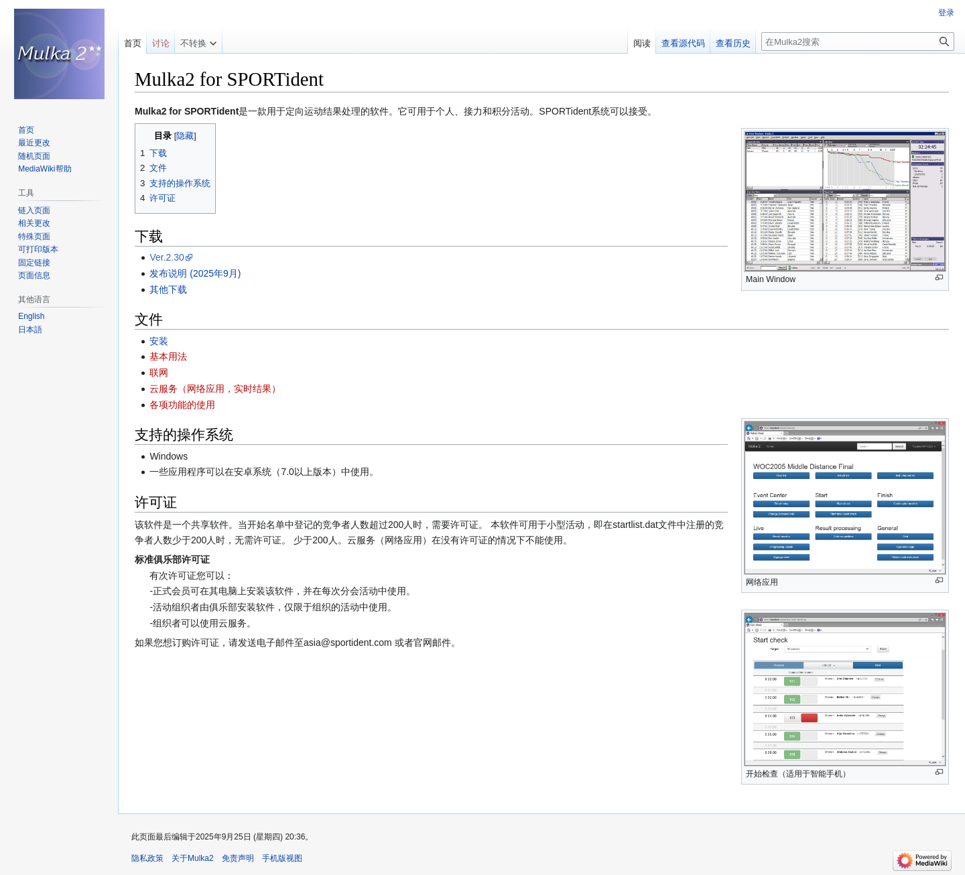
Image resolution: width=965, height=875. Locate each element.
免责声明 (238, 858)
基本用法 (168, 356)
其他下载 (168, 289)
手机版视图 (282, 858)
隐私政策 (147, 858)
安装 (158, 341)
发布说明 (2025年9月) (195, 273)
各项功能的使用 (182, 404)
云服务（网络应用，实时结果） (215, 388)
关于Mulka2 (193, 858)
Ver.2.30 (166, 257)
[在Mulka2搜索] (857, 41)
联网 (158, 372)
